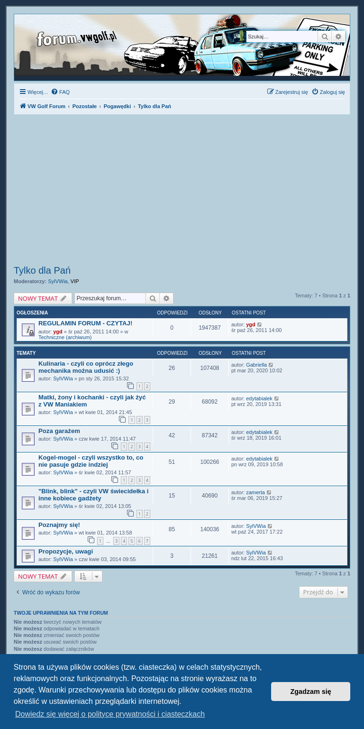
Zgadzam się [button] (311, 691)
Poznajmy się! (59, 524)
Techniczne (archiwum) (64, 337)
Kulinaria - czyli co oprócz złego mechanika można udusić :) (85, 367)
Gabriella (256, 365)
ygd (58, 331)
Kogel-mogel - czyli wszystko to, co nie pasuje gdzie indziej (90, 461)
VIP (75, 281)
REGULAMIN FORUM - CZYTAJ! (85, 323)
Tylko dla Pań (42, 270)
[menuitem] (60, 92)
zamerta (255, 492)
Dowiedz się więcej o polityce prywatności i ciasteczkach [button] (110, 714)
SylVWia (58, 281)
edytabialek (259, 398)
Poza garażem (59, 430)
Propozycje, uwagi (65, 551)
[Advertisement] (182, 191)
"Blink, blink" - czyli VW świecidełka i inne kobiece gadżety (93, 495)
